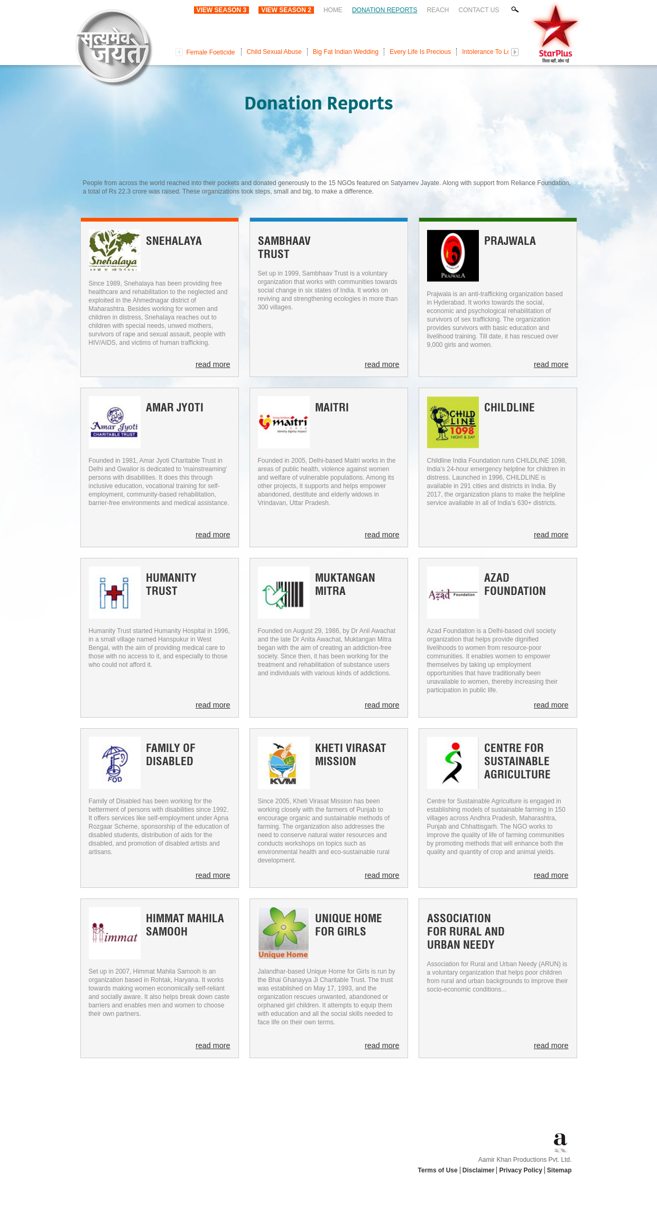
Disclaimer (478, 1170)
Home (333, 10)
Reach (438, 10)
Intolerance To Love (489, 52)
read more (213, 364)
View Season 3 (222, 10)
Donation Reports (385, 10)
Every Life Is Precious (420, 52)
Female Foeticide (211, 52)
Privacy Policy (520, 1170)
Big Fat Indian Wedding (346, 52)
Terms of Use (438, 1170)
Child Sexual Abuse (274, 52)
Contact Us (478, 10)
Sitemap (559, 1170)
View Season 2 (286, 10)
